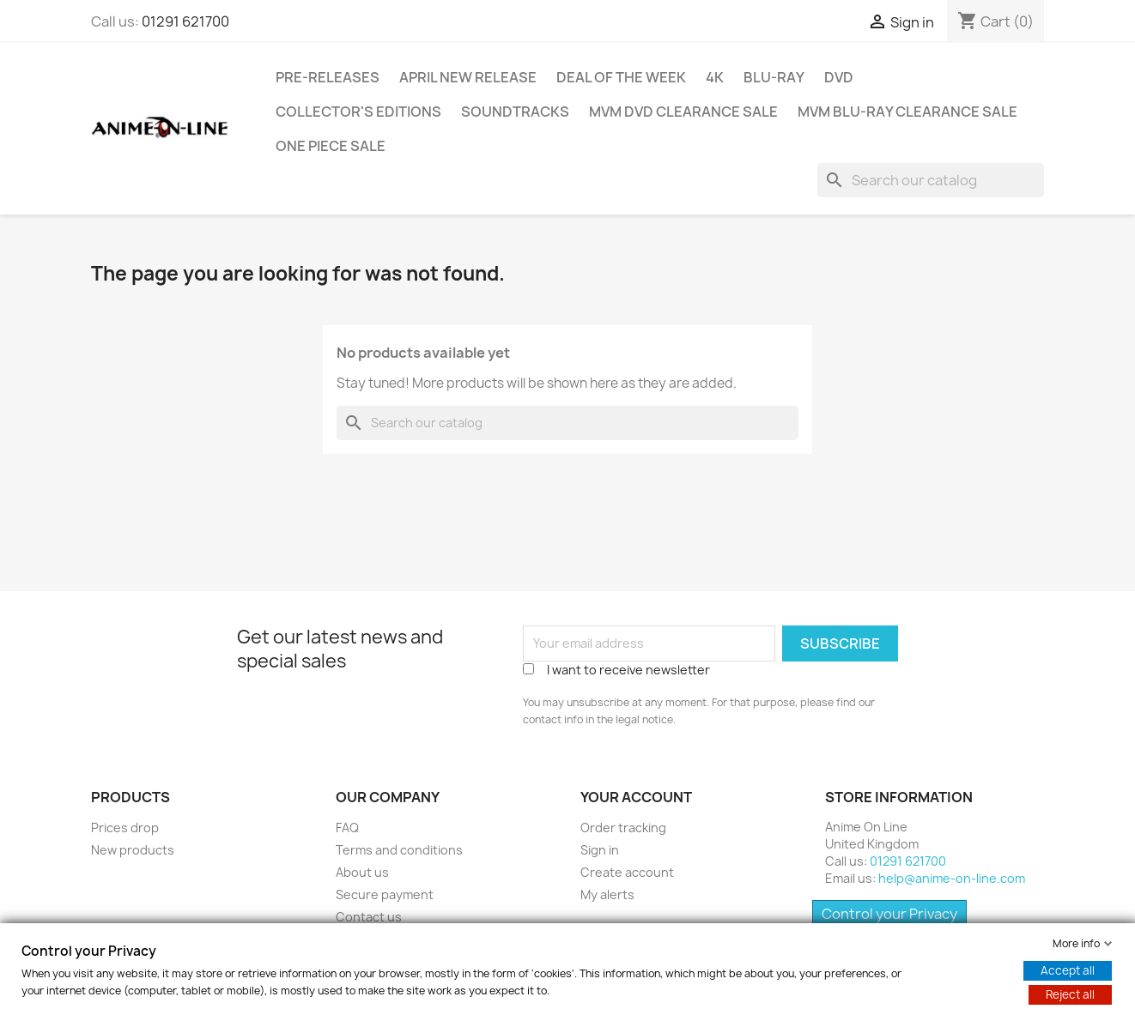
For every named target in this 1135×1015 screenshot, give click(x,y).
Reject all (1070, 994)
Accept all (1068, 970)
